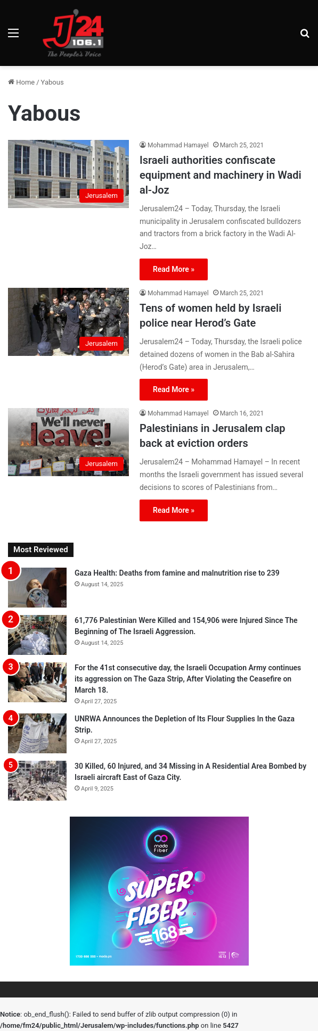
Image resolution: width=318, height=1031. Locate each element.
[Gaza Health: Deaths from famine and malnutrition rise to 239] (37, 588)
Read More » (173, 269)
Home (21, 82)
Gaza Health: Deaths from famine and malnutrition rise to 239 (177, 573)
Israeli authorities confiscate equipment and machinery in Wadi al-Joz (220, 175)
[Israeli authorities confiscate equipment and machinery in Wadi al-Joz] (68, 174)
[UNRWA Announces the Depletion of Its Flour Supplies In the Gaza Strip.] (37, 733)
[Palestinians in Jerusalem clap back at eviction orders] (68, 442)
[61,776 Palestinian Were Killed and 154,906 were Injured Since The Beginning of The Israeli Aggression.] (37, 635)
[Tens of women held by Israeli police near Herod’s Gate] (68, 322)
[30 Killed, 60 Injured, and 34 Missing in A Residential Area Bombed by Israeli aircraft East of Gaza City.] (37, 781)
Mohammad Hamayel (178, 145)
